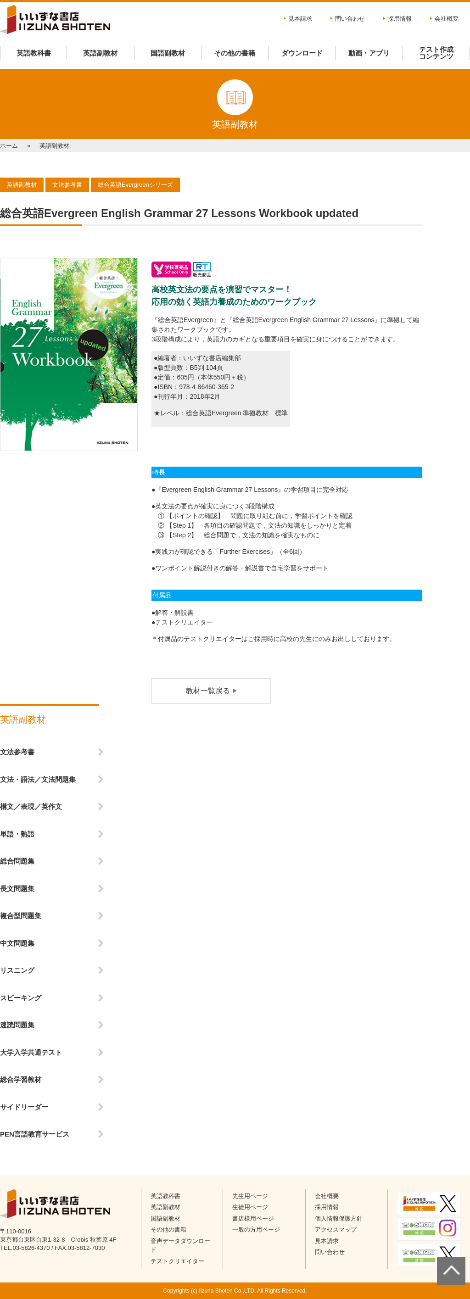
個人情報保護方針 (339, 1218)
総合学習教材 (20, 1079)
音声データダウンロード (180, 1246)
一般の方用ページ (256, 1229)
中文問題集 (17, 943)
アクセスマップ (336, 1229)
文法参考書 (17, 752)
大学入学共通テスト (31, 1052)
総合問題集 (17, 861)
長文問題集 (17, 888)
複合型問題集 (20, 916)
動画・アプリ (369, 53)
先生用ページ (250, 1196)
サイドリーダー (24, 1107)
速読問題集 (17, 1025)
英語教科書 (34, 53)
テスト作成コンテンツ (436, 53)
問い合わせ (350, 18)
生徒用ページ (250, 1207)
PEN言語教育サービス (34, 1134)
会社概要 (447, 18)
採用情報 (400, 18)
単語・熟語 (17, 834)
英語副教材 (100, 53)
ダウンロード (302, 53)
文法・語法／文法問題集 (38, 779)
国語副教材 (168, 53)
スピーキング (20, 998)
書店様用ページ (253, 1218)
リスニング (17, 970)
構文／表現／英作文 (31, 806)
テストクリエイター (177, 1261)
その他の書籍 (234, 53)
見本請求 (300, 18)
